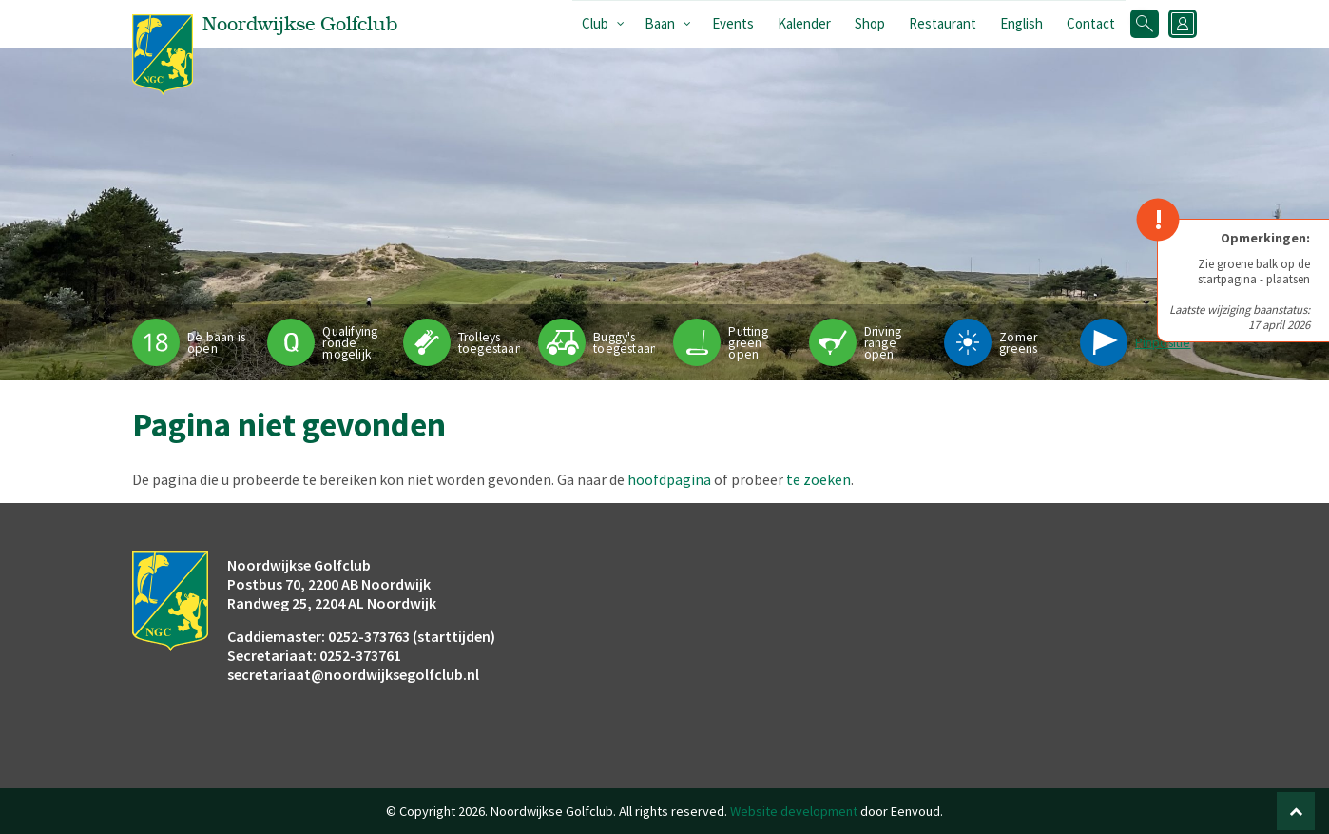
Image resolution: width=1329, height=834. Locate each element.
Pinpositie (1163, 343)
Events (733, 23)
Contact (1091, 23)
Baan (660, 23)
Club (595, 23)
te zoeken (818, 479)
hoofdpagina (669, 479)
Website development (793, 811)
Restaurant (942, 23)
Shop (870, 23)
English (1021, 23)
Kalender (804, 23)
